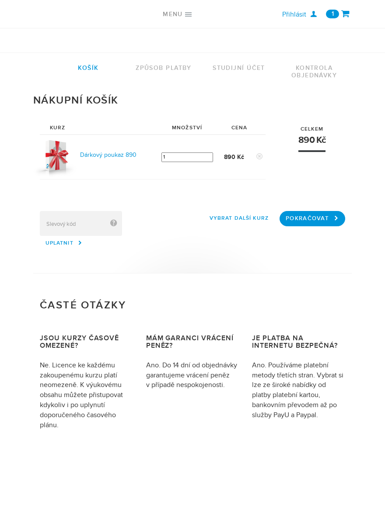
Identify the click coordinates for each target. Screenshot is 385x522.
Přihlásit (299, 14)
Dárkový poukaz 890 (108, 155)
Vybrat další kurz (239, 218)
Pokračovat (312, 218)
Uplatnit (64, 243)
